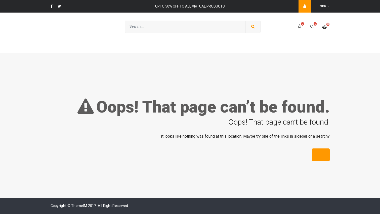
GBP (323, 6)
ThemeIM (79, 206)
